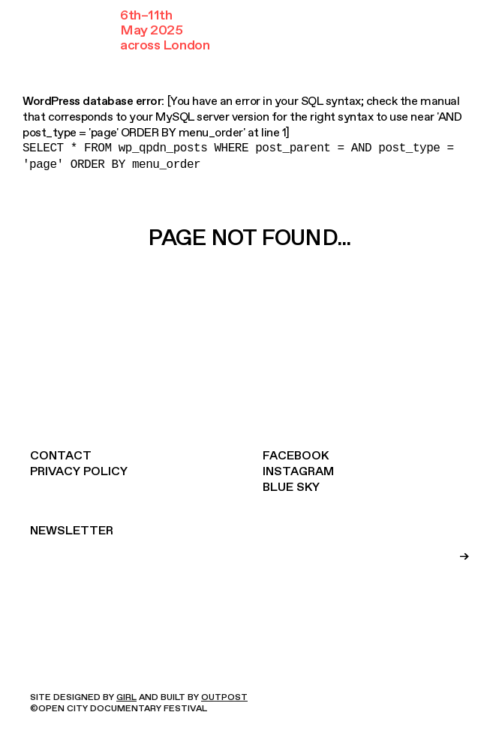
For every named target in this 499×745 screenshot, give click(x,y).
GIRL (126, 697)
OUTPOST (224, 697)
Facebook (296, 455)
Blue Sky (291, 487)
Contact (61, 455)
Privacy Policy (79, 471)
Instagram (298, 471)
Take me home (252, 293)
